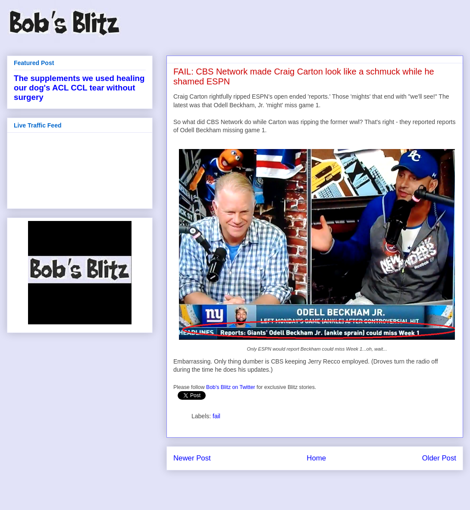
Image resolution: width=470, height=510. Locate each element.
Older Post (439, 458)
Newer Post (192, 458)
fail (216, 416)
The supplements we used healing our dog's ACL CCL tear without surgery (79, 88)
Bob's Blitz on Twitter (230, 387)
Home (316, 458)
